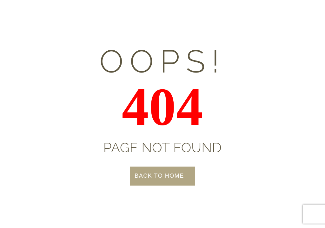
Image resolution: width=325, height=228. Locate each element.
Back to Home (159, 176)
